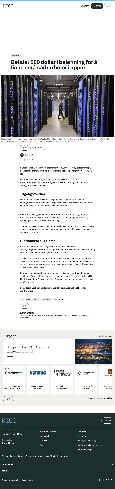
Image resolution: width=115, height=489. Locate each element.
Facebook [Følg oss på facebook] (44, 436)
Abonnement (57, 464)
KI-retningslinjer (85, 450)
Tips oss (107, 420)
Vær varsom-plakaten (38, 456)
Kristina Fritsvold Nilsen (13, 434)
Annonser (82, 431)
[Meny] (107, 6)
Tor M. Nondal (8, 443)
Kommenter (37, 148)
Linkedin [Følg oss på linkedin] (43, 440)
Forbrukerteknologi (42, 299)
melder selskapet (56, 171)
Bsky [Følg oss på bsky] (42, 445)
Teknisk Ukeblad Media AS (22, 480)
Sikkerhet (16, 55)
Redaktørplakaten (59, 456)
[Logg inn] (85, 5)
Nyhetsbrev (83, 436)
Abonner (97, 6)
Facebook (25, 299)
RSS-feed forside (48, 431)
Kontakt (57, 471)
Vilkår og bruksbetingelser (90, 445)
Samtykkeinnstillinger (88, 440)
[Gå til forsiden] (8, 6)
